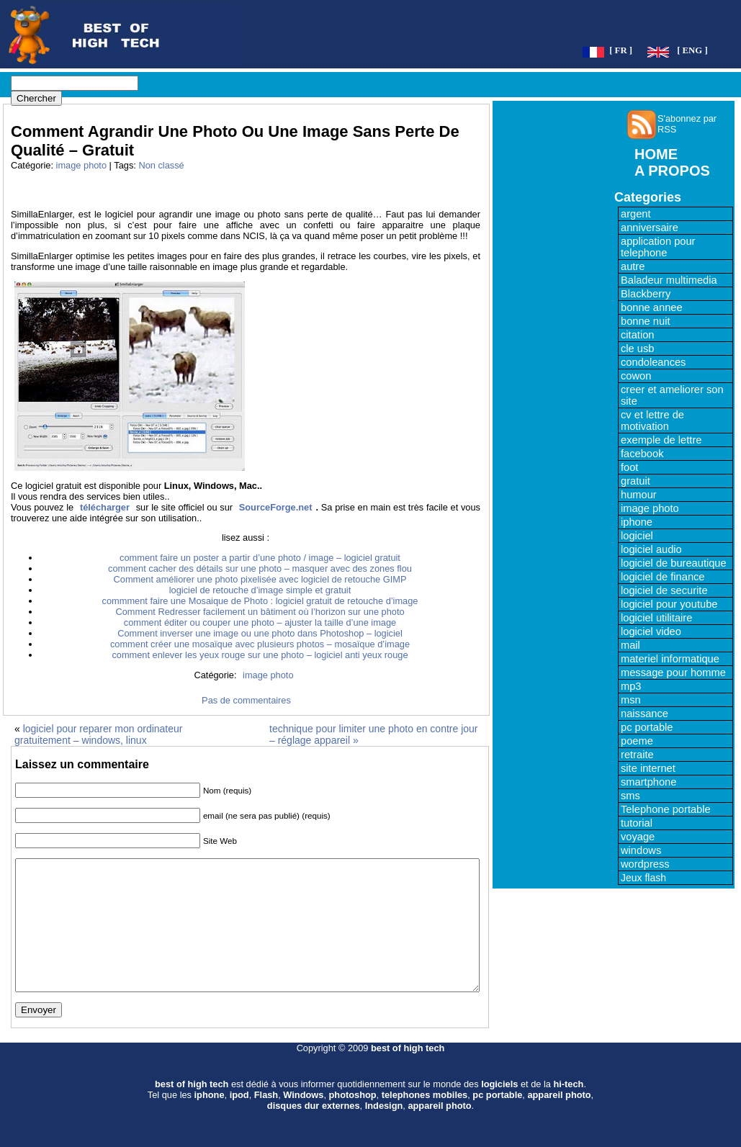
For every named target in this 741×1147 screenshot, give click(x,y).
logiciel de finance (663, 577)
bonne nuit (645, 321)
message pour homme (673, 672)
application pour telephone (658, 246)
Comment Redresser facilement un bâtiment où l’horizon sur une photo (259, 611)
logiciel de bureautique (674, 563)
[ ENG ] (692, 50)
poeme (637, 741)
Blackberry (645, 294)
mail (630, 645)
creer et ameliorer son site (672, 395)
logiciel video (651, 631)
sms (630, 795)
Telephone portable (666, 809)
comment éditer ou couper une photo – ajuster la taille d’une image (260, 622)
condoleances (653, 362)
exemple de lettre (661, 440)
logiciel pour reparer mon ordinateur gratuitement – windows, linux (98, 734)
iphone (636, 522)
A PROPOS (672, 171)
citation (637, 335)
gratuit (635, 481)
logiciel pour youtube (669, 604)
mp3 (631, 686)
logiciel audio (651, 549)
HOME (656, 154)
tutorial (636, 823)
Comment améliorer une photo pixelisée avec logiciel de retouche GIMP (260, 579)
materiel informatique (670, 659)
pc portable (647, 727)
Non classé (161, 165)
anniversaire (649, 227)
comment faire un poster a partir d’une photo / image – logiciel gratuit (260, 557)
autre (633, 266)
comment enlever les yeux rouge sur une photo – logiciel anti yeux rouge (260, 654)
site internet (648, 768)
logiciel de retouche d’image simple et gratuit (260, 590)
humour (639, 494)
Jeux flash (643, 877)
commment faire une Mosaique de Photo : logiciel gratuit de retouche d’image (260, 600)
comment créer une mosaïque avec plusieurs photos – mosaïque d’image (260, 644)
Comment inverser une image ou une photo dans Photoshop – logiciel (260, 633)
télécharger (105, 507)
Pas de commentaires (246, 700)
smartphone (648, 782)
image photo (81, 165)
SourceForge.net (276, 507)
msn (631, 700)
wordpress (645, 864)
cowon (636, 376)
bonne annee (652, 307)
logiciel (637, 535)
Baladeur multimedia (669, 280)
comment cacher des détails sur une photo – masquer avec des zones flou (260, 568)
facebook (642, 453)
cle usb (637, 348)
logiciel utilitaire (656, 618)
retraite (637, 754)
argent (636, 214)
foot (629, 467)
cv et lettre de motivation (652, 420)
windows (641, 850)
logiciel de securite (664, 590)
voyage (638, 836)
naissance (644, 713)
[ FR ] (620, 50)
